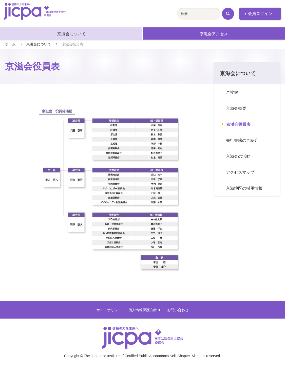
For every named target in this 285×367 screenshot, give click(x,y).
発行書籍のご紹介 (242, 140)
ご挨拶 (232, 92)
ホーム (10, 44)
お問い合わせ (177, 310)
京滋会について (71, 34)
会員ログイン (260, 13)
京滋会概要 (236, 108)
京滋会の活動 (238, 156)
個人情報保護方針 (144, 310)
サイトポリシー (109, 310)
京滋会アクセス (214, 34)
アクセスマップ (240, 172)
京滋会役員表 (238, 124)
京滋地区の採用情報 (244, 188)
